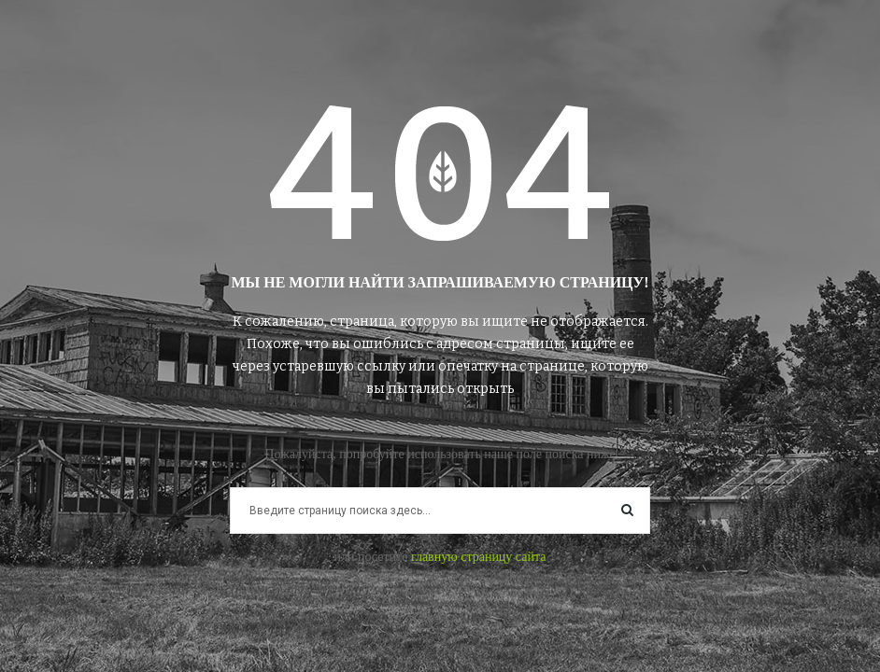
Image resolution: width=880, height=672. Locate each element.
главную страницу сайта (478, 557)
